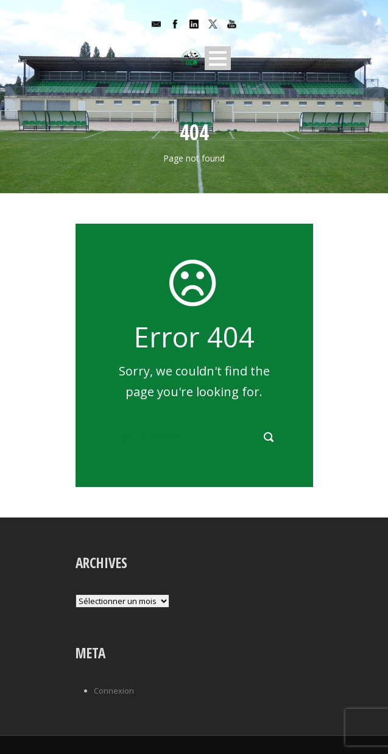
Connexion (114, 690)
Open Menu (218, 58)
